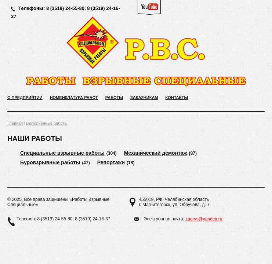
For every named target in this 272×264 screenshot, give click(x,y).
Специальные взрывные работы (62, 153)
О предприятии (25, 97)
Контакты (177, 97)
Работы (114, 97)
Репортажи (111, 162)
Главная (15, 123)
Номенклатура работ (74, 97)
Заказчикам (144, 97)
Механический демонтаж (155, 153)
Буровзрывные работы (50, 162)
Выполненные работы (46, 123)
